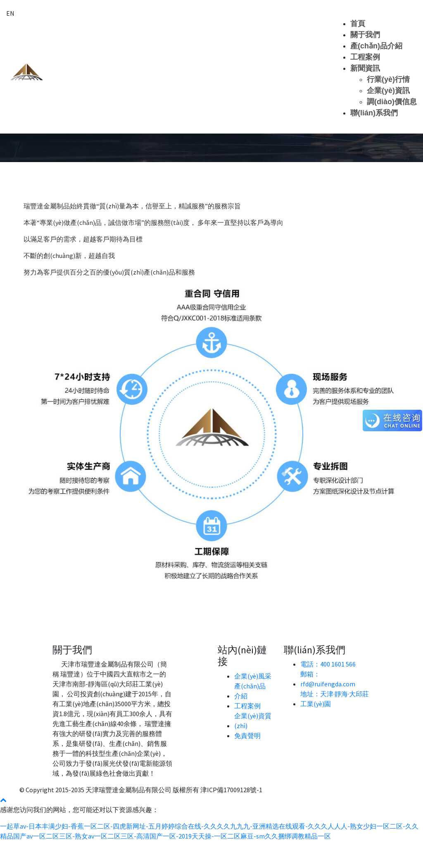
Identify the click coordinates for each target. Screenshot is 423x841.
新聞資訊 (365, 68)
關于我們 (365, 35)
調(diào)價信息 (392, 102)
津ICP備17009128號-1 (231, 790)
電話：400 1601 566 (328, 664)
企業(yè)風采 (252, 676)
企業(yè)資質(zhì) (252, 721)
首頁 (357, 23)
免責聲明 (247, 735)
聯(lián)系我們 (374, 113)
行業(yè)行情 (388, 79)
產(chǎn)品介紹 (376, 46)
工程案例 (365, 57)
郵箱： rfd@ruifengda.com (327, 679)
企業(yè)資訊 (388, 90)
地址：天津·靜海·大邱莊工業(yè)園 (334, 699)
